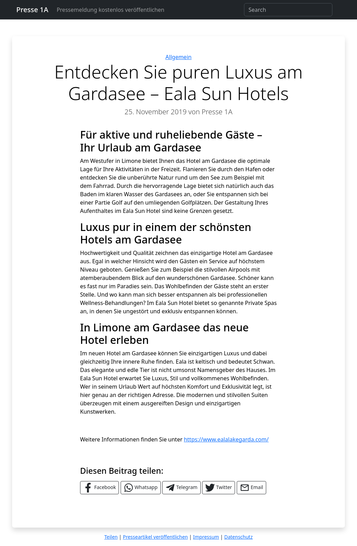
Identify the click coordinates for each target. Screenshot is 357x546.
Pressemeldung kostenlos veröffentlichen (110, 10)
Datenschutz (238, 536)
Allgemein (178, 57)
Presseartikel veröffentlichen (155, 536)
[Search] (288, 9)
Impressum (206, 536)
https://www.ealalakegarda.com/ (226, 439)
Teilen (110, 536)
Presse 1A (32, 9)
